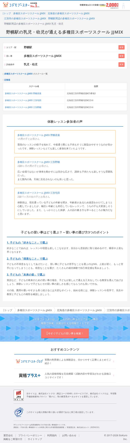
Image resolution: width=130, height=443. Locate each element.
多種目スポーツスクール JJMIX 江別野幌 (23, 107)
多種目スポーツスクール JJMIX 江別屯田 (23, 100)
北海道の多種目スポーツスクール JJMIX (69, 13)
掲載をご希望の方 (12, 439)
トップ (7, 13)
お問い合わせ (69, 435)
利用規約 (52, 435)
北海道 (7, 80)
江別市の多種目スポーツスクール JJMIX (25, 18)
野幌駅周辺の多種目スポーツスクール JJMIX (71, 18)
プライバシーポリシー (30, 435)
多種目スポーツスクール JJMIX (29, 13)
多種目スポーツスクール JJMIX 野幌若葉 (23, 93)
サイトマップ (35, 439)
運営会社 (8, 435)
